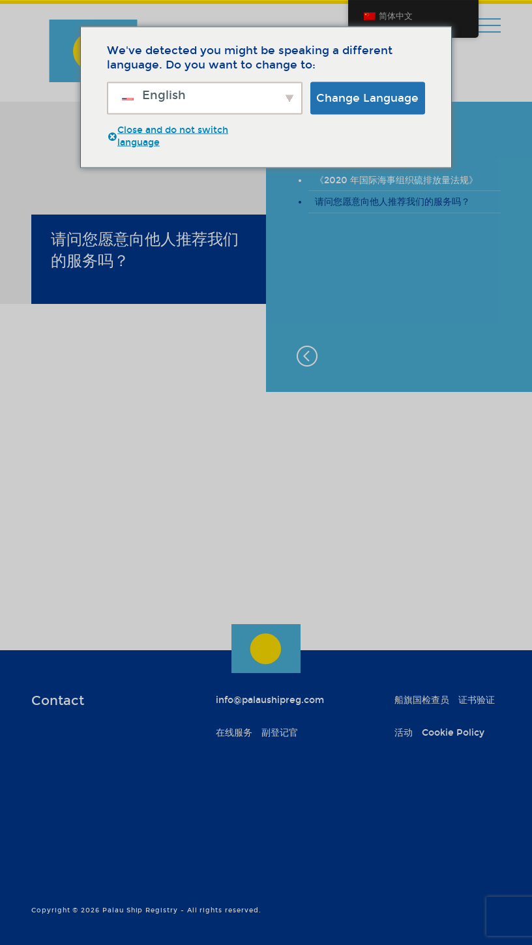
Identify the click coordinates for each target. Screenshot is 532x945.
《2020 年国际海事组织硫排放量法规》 (396, 180)
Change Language (367, 97)
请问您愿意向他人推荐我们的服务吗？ (392, 201)
